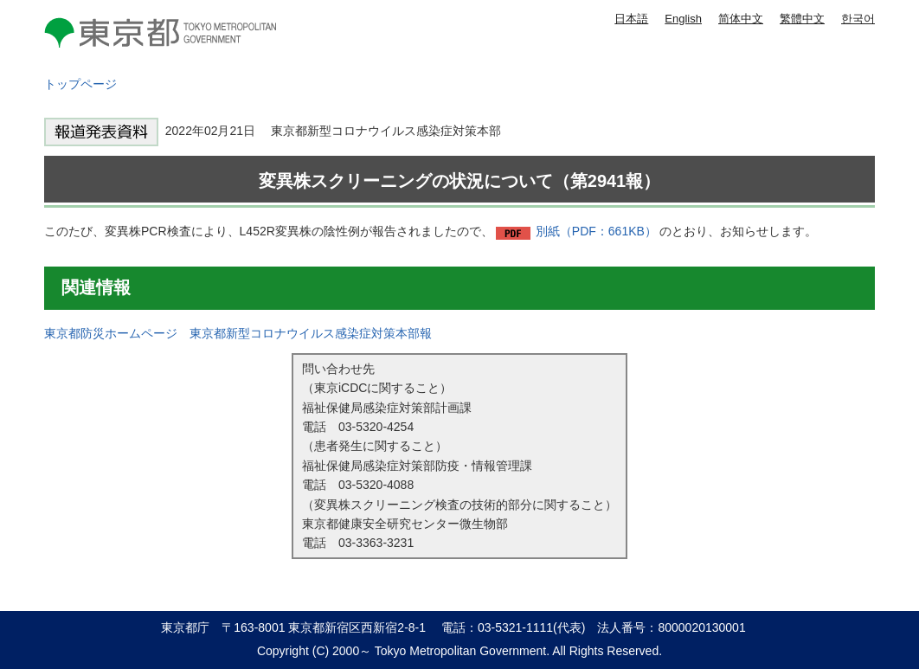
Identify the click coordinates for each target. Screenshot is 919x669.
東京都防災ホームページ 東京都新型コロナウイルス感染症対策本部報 (238, 333)
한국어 (858, 18)
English (683, 18)
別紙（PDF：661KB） (596, 231)
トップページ (80, 84)
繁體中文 (802, 18)
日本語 (631, 18)
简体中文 (740, 18)
